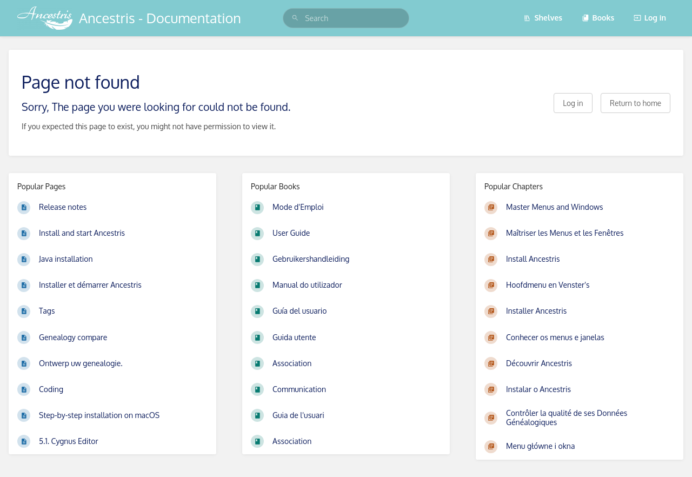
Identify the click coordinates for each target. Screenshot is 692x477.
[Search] (295, 18)
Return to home (635, 103)
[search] (346, 18)
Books (598, 17)
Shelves (542, 17)
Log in (650, 17)
